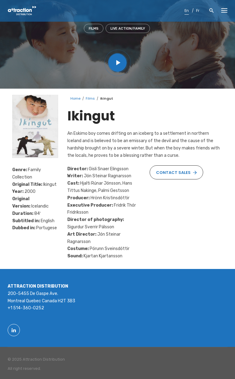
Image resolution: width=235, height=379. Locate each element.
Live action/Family (127, 29)
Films (94, 29)
